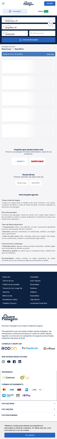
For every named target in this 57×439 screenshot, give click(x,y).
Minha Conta (7, 296)
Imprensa (5, 292)
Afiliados (33, 292)
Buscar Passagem (28, 40)
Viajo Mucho (35, 299)
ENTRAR (50, 3)
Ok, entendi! (29, 435)
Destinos (33, 288)
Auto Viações (35, 281)
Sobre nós (6, 277)
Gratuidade (34, 277)
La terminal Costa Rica (38, 303)
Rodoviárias (34, 284)
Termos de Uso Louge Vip (12, 288)
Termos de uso (8, 281)
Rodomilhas (34, 296)
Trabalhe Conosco (9, 303)
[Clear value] (26, 33)
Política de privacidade (10, 284)
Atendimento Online (9, 299)
